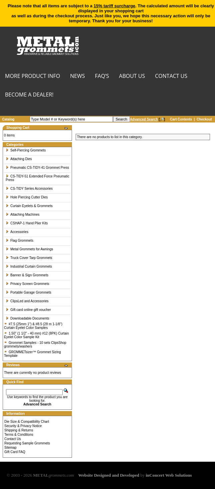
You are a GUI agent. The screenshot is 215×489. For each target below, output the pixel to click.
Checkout (204, 119)
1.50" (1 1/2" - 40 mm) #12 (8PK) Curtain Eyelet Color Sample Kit (36, 335)
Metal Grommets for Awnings (29, 249)
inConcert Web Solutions (169, 475)
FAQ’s (102, 76)
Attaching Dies (19, 159)
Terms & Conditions (18, 434)
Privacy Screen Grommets (27, 284)
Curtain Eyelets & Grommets (29, 206)
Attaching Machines (22, 214)
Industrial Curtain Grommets (29, 266)
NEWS (77, 76)
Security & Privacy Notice (23, 426)
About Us (132, 76)
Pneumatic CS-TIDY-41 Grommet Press (37, 167)
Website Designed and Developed (108, 475)
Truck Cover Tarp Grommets (29, 258)
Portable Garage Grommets (28, 292)
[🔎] (147, 119)
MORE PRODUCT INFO (32, 76)
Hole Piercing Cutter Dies (27, 197)
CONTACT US (171, 76)
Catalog (8, 119)
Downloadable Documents (27, 318)
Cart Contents (181, 119)
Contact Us (12, 439)
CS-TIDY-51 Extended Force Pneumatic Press (37, 178)
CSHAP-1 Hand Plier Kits (27, 223)
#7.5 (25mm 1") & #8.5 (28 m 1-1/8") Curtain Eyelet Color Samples (33, 326)
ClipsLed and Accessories (27, 301)
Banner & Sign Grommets (27, 275)
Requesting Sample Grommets (27, 443)
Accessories (17, 232)
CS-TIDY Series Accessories (29, 188)
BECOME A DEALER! (29, 95)
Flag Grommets (19, 240)
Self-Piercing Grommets (26, 150)
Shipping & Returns (18, 430)
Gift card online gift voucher (28, 310)
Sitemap (10, 447)
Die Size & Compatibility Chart (26, 421)
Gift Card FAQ (14, 452)
